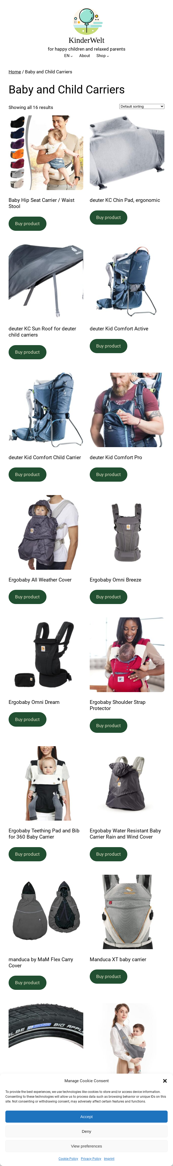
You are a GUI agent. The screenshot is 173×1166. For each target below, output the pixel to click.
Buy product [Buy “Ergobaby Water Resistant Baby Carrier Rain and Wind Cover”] (108, 854)
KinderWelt (86, 40)
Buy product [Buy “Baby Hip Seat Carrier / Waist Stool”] (27, 223)
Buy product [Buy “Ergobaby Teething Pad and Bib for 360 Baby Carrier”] (27, 854)
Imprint (109, 1159)
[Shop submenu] (108, 56)
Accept (86, 1116)
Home (15, 71)
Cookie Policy (68, 1159)
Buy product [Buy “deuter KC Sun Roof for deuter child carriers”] (27, 352)
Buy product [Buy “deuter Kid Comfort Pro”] (108, 474)
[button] (165, 1081)
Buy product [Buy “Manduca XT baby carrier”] (108, 976)
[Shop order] (141, 106)
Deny (86, 1131)
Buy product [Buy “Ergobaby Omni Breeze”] (108, 596)
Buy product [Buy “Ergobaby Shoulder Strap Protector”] (108, 725)
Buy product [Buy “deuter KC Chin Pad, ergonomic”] (108, 217)
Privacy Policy (91, 1159)
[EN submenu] (71, 56)
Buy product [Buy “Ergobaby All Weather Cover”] (27, 596)
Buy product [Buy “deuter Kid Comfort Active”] (108, 346)
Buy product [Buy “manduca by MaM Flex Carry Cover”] (27, 982)
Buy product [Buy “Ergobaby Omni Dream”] (27, 719)
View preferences (86, 1146)
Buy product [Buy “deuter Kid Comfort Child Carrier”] (27, 474)
